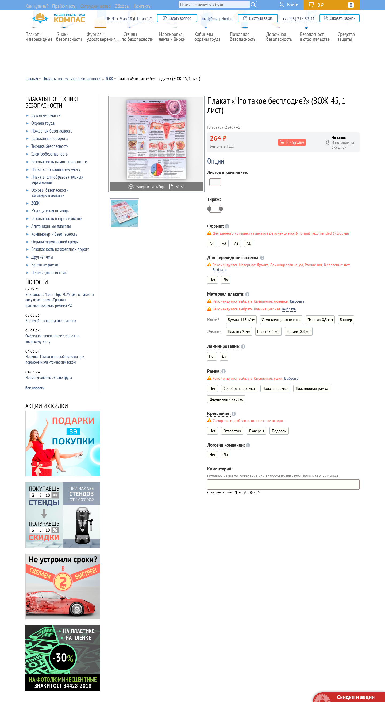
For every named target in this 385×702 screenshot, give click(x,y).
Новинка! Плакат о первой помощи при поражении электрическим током (54, 359)
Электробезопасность (47, 155)
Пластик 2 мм (239, 331)
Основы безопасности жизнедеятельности (47, 192)
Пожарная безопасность (244, 48)
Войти (292, 4)
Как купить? (37, 5)
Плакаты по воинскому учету (53, 170)
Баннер (346, 319)
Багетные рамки (42, 266)
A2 (236, 243)
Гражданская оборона (47, 139)
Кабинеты (209, 48)
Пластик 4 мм (268, 331)
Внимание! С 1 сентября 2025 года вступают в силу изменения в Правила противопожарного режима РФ (59, 300)
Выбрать (220, 269)
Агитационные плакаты (48, 227)
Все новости (34, 387)
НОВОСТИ (36, 282)
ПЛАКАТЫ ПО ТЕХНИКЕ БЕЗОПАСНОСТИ (52, 103)
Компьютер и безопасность (51, 235)
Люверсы (256, 430)
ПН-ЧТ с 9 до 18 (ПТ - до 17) (129, 19)
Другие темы (39, 258)
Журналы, (102, 48)
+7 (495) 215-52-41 (299, 19)
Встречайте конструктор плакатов (50, 320)
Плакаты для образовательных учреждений (54, 179)
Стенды (138, 48)
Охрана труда (40, 124)
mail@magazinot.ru (217, 19)
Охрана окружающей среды (52, 243)
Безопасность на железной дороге (57, 250)
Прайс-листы (67, 5)
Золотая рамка (275, 388)
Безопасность (313, 48)
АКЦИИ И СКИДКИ (46, 406)
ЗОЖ (33, 204)
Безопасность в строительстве (54, 219)
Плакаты (39, 48)
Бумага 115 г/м (241, 319)
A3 (224, 243)
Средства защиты (348, 48)
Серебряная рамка (239, 388)
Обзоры (139, 4)
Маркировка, (173, 48)
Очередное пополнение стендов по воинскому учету (52, 338)
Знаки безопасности (71, 48)
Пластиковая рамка (312, 388)
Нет (212, 388)
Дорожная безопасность (278, 48)
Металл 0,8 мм (299, 331)
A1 (249, 243)
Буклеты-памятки (43, 116)
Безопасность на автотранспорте (56, 163)
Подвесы (279, 430)
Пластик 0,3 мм (320, 319)
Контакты (165, 4)
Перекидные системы (46, 273)
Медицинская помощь (47, 212)
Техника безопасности (47, 147)
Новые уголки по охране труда (48, 377)
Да (226, 279)
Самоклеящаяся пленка (281, 319)
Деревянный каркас (226, 399)
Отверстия (232, 430)
